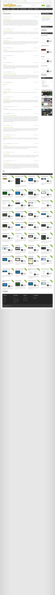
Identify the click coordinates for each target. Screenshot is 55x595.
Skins (18, 9)
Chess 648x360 (17, 245)
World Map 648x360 (44, 256)
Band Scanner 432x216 (6, 233)
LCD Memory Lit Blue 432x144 (20, 222)
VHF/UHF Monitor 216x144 (19, 256)
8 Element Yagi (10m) (44, 35)
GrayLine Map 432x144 (44, 176)
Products (6, 174)
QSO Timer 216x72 (31, 245)
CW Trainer (30, 211)
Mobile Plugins (30, 9)
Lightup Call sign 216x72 (45, 45)
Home (4, 9)
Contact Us (25, 295)
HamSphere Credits (23, 9)
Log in (14, 297)
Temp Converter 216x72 (32, 222)
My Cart (49, 5)
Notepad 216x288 (31, 256)
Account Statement (15, 301)
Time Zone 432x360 (18, 280)
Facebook (36, 297)
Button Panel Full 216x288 (19, 176)
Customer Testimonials (9, 11)
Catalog (4, 11)
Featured (4, 297)
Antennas (13, 9)
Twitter (36, 298)
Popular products (45, 33)
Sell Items (14, 302)
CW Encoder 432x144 (31, 233)
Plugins (8, 9)
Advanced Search (15, 298)
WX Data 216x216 (43, 233)
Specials (4, 298)
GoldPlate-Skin (4, 176)
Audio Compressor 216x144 (6, 211)
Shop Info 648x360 (5, 245)
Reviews (4, 302)
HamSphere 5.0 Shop (6, 305)
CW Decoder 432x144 (44, 245)
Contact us (26, 300)
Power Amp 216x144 (5, 222)
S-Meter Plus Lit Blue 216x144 (7, 256)
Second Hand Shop (44, 86)
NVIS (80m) (43, 56)
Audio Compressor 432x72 (45, 222)
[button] (43, 5)
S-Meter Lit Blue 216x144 (32, 280)
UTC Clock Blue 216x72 (44, 211)
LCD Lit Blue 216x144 (31, 176)
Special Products (44, 26)
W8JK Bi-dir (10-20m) (18, 233)
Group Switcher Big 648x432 (19, 211)
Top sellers (4, 301)
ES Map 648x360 (43, 280)
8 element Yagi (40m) (44, 65)
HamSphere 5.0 (36, 9)
